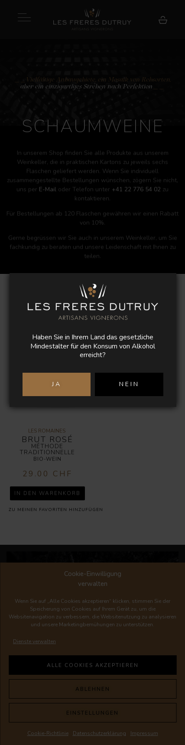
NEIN (129, 384)
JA (57, 384)
